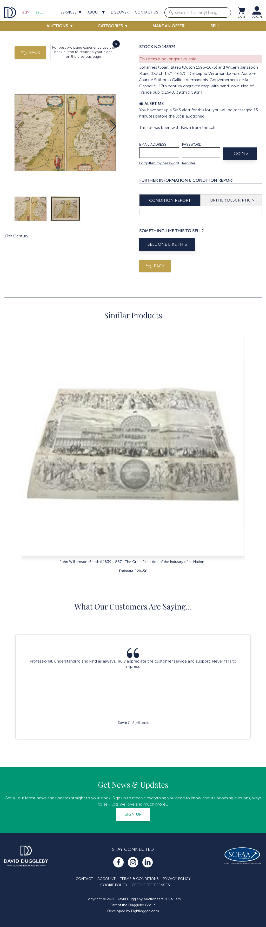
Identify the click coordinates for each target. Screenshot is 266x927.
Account (106, 879)
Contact (84, 879)
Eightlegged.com (145, 911)
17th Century (16, 236)
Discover (120, 12)
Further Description (231, 200)
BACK (30, 52)
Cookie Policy (114, 885)
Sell (39, 13)
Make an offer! (168, 26)
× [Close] (116, 44)
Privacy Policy (177, 879)
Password (192, 144)
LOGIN (257, 16)
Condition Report (170, 200)
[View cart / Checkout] (241, 10)
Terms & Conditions (139, 879)
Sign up (133, 814)
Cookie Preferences (151, 885)
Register (188, 163)
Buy (25, 13)
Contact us (146, 12)
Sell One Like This (167, 244)
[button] (113, 126)
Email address (152, 144)
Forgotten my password (159, 163)
